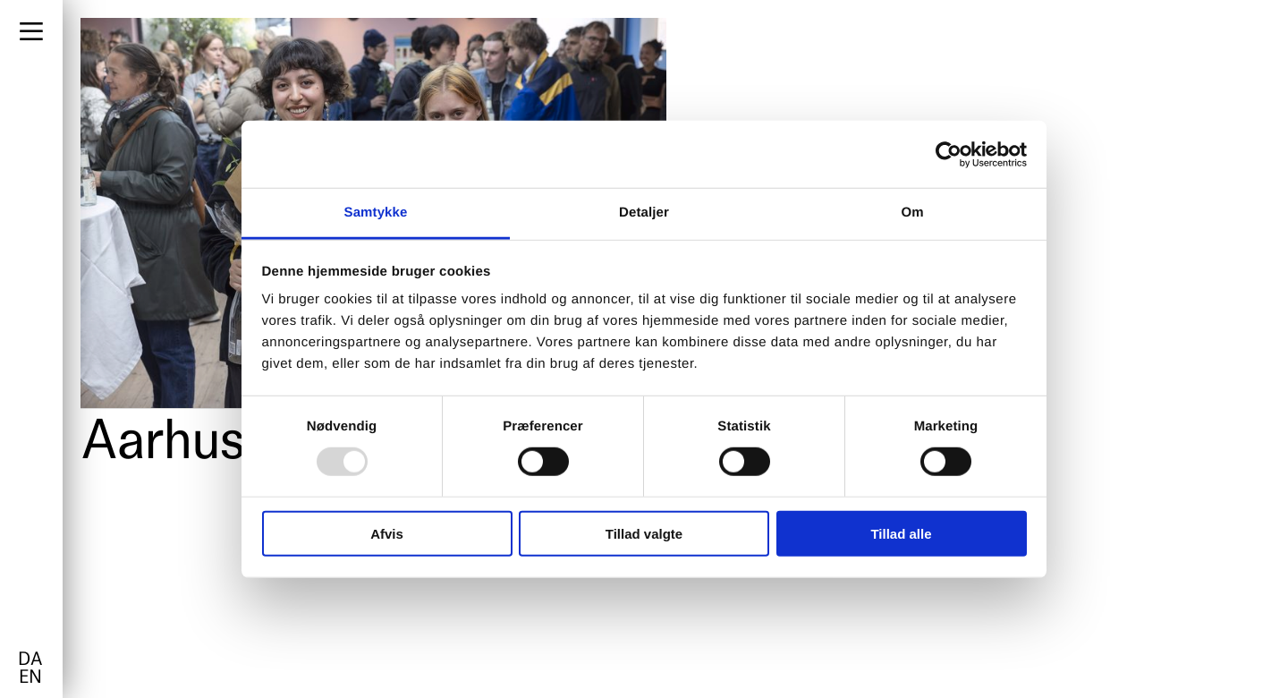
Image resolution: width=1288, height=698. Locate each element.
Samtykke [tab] (376, 212)
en (30, 678)
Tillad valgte (644, 533)
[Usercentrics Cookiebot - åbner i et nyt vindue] (948, 153)
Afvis (386, 533)
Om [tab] (912, 212)
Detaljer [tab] (644, 212)
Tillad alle (900, 533)
